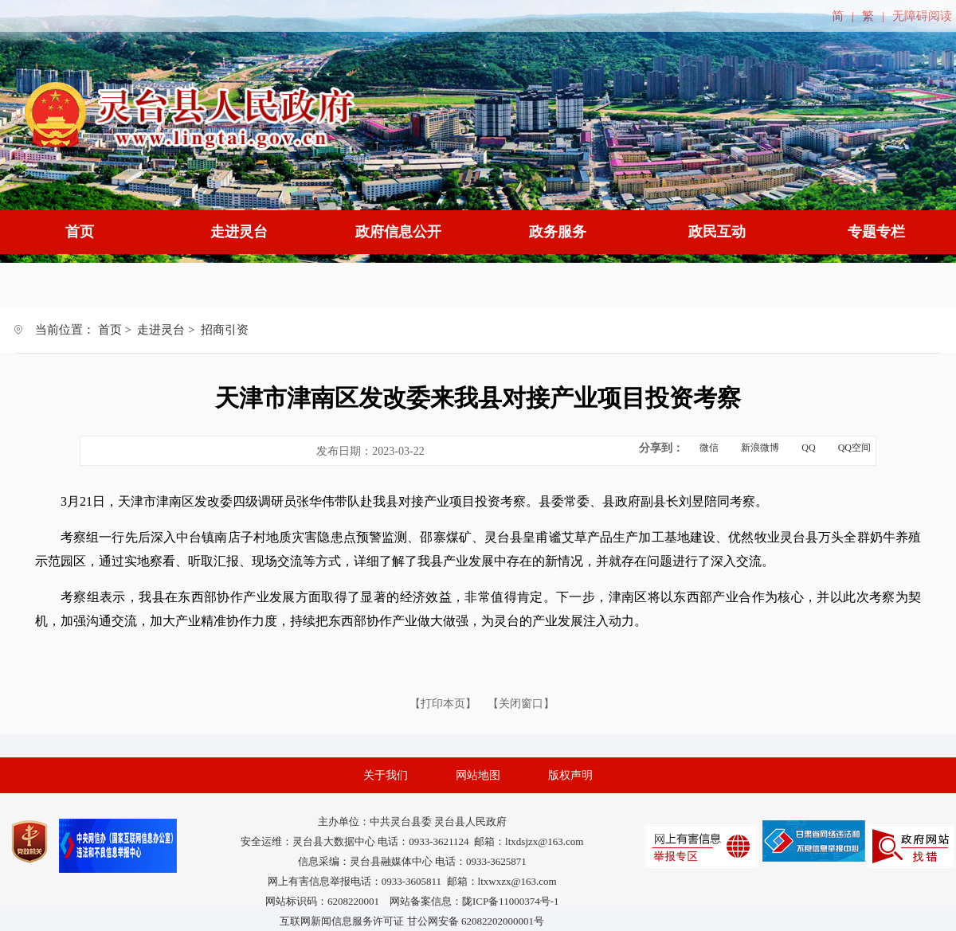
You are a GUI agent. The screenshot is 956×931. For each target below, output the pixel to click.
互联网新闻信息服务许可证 (342, 921)
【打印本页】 (444, 704)
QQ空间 (854, 447)
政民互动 (717, 232)
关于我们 (385, 775)
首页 (79, 232)
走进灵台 (239, 232)
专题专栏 (876, 232)
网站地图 (478, 775)
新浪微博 (760, 447)
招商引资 (225, 329)
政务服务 (557, 232)
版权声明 (570, 775)
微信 (709, 447)
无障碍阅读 (922, 16)
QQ (808, 447)
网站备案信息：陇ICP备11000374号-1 (474, 901)
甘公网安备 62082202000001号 (475, 921)
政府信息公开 (398, 232)
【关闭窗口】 (521, 704)
